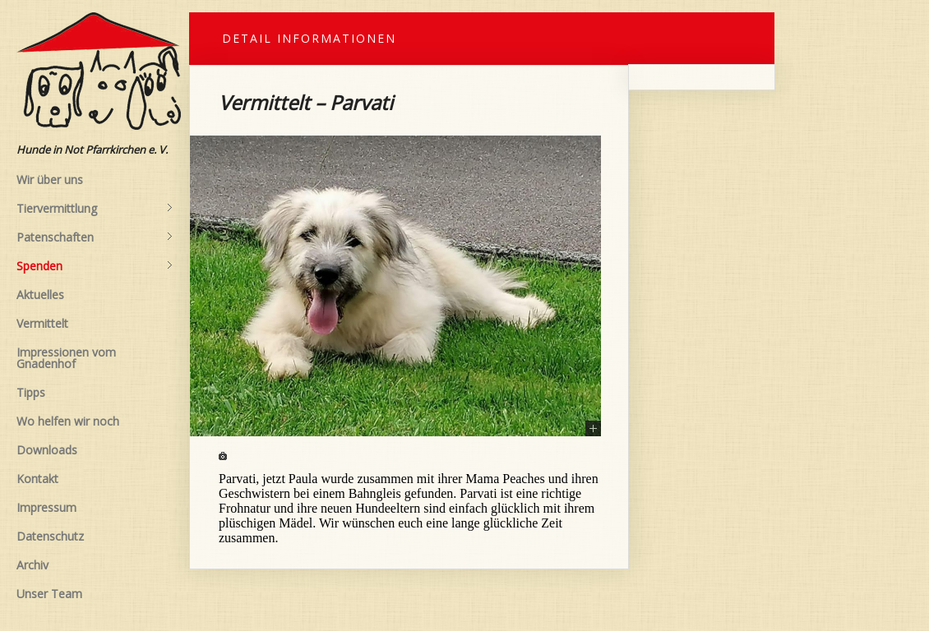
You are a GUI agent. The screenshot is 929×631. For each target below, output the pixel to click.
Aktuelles (40, 294)
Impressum (46, 507)
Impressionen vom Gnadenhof (66, 357)
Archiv (32, 565)
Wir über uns (49, 179)
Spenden (94, 266)
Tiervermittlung (94, 208)
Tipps (30, 392)
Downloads (46, 450)
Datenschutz (50, 536)
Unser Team (49, 593)
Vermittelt (42, 323)
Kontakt (37, 478)
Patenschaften (94, 237)
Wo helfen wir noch (67, 421)
